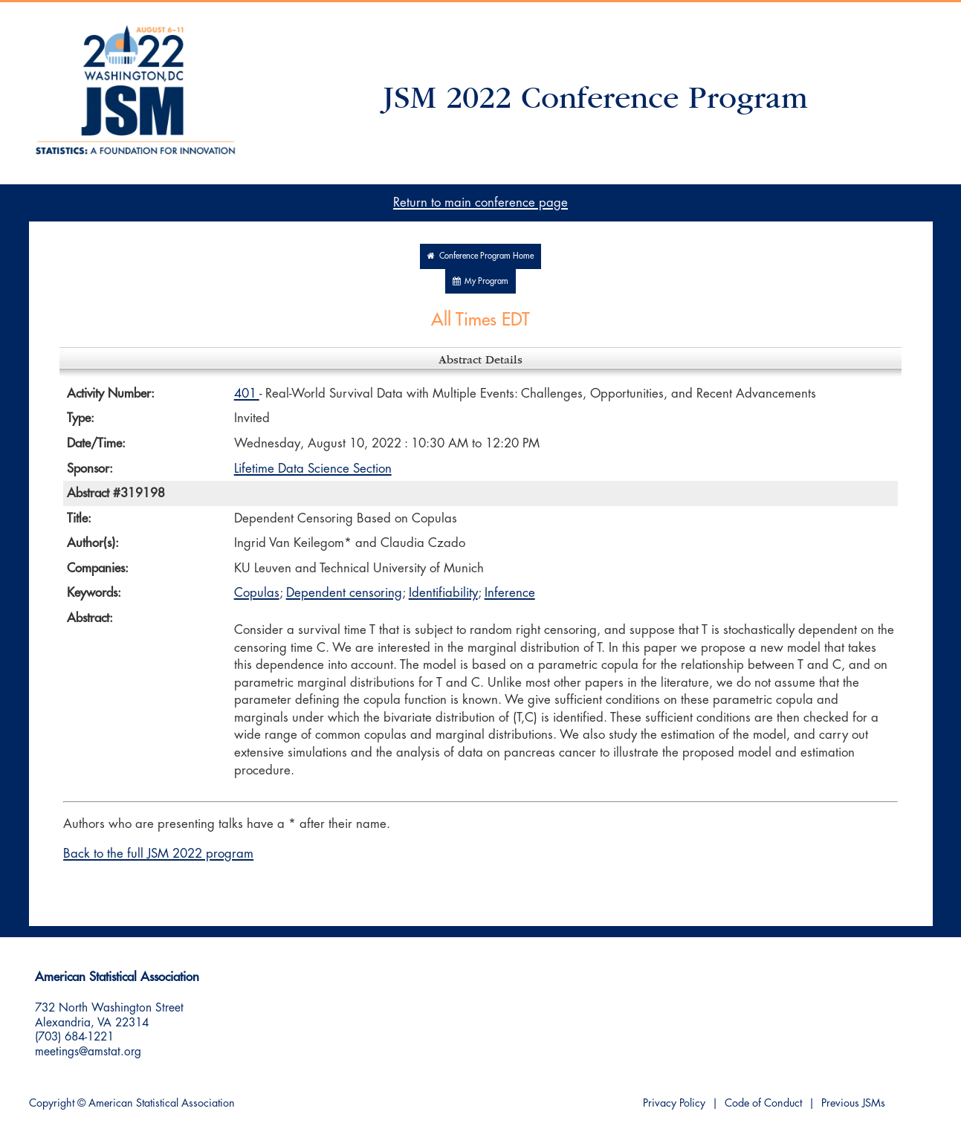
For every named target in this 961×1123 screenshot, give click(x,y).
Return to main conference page (480, 202)
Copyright (51, 1103)
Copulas (256, 592)
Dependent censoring (344, 592)
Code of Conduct (763, 1103)
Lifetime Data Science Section (313, 468)
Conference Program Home (480, 256)
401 (246, 393)
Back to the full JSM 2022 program (158, 853)
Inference (510, 592)
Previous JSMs (853, 1103)
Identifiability (443, 592)
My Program (480, 281)
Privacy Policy (674, 1103)
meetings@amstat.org (88, 1052)
